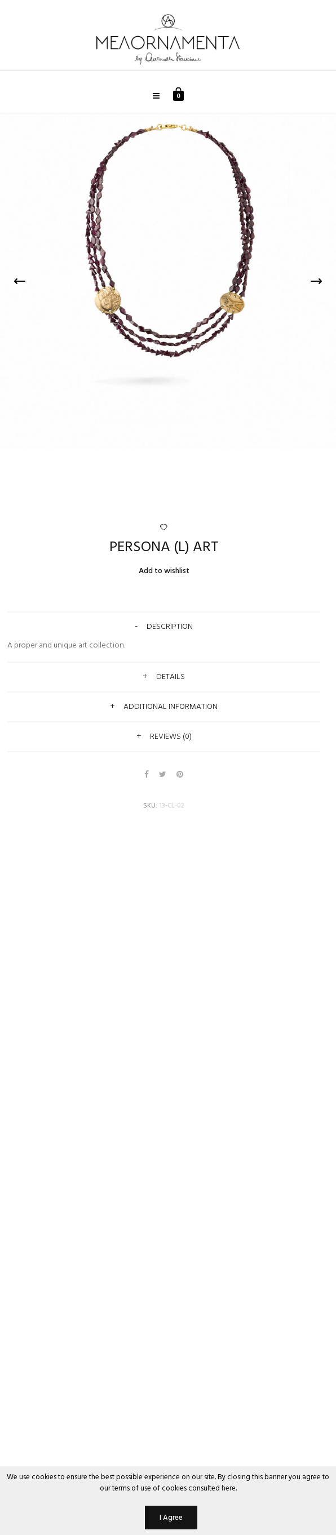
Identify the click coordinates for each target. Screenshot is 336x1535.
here (229, 1488)
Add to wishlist (164, 571)
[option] (168, 281)
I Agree (171, 1518)
